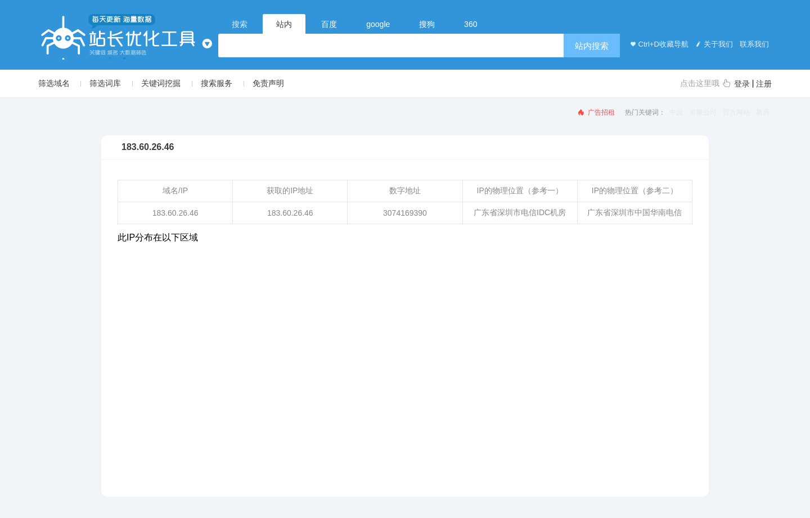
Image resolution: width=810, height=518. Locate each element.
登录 (742, 83)
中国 (676, 112)
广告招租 (596, 112)
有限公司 (703, 112)
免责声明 (268, 83)
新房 (763, 112)
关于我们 (713, 44)
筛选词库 (105, 83)
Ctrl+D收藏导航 (658, 44)
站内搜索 (592, 46)
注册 (764, 83)
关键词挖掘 (161, 83)
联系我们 (754, 44)
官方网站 (736, 112)
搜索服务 (216, 83)
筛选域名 (54, 83)
